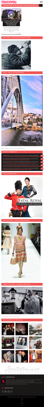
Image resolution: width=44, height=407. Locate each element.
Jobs (22, 405)
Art (3, 33)
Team (22, 401)
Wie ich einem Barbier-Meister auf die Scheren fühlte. (10, 316)
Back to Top (21, 373)
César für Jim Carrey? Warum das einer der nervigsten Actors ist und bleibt (22, 161)
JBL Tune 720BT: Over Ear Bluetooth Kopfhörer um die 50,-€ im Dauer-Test (20, 158)
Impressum (22, 403)
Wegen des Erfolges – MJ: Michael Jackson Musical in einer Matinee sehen (21, 155)
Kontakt (22, 398)
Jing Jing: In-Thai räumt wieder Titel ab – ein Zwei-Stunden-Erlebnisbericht (21, 168)
